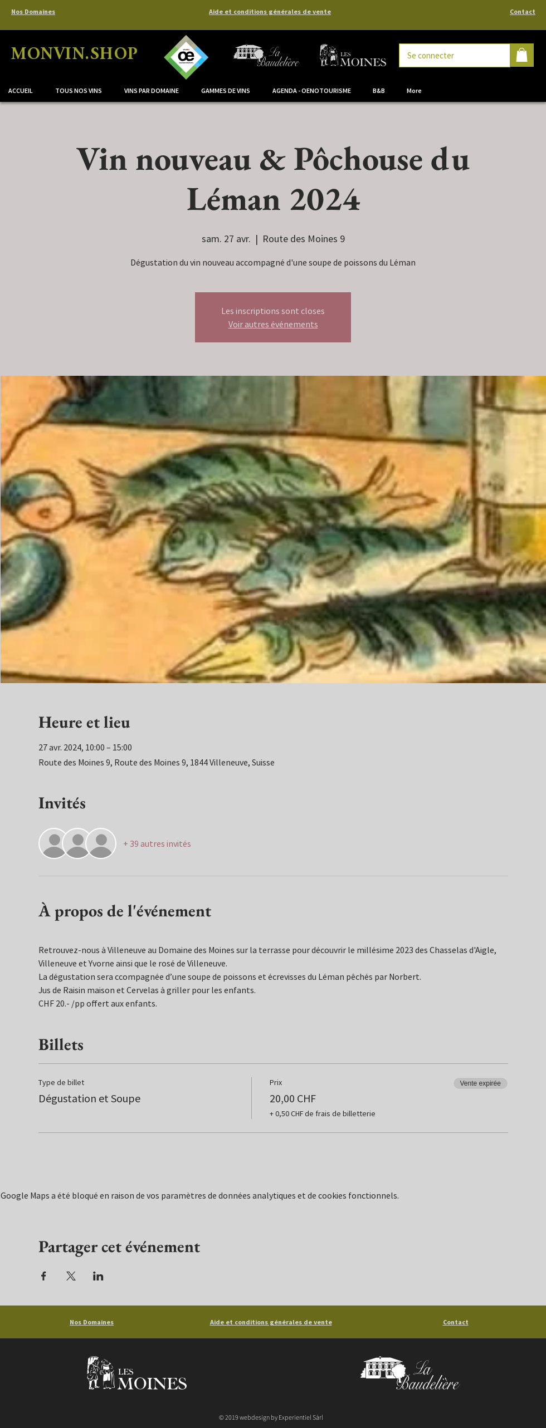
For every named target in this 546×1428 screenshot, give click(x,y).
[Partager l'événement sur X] (71, 1276)
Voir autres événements (273, 324)
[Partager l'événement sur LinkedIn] (98, 1276)
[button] (154, 91)
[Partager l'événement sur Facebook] (43, 1276)
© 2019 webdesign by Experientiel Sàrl (271, 1417)
